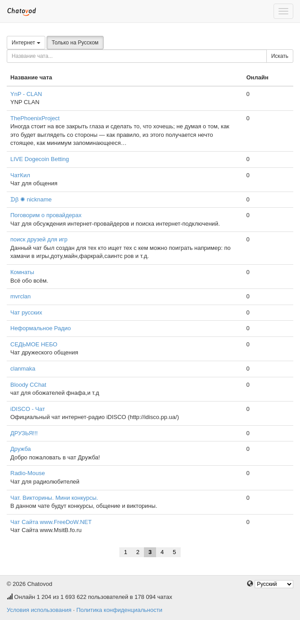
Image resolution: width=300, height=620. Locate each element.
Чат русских (26, 312)
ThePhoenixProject (35, 118)
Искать (279, 56)
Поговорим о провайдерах (46, 215)
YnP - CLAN (26, 94)
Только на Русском (75, 42)
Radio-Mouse (27, 473)
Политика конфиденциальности (119, 610)
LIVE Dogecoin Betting (39, 159)
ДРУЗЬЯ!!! (24, 433)
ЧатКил (20, 175)
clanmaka (22, 368)
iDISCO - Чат (27, 409)
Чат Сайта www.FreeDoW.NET (50, 522)
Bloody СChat (28, 384)
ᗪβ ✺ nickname (31, 199)
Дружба (20, 448)
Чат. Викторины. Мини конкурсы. (54, 497)
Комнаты (22, 272)
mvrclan (20, 296)
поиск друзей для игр (38, 239)
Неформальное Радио (40, 328)
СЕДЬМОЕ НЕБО (33, 344)
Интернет (26, 42)
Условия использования (39, 610)
